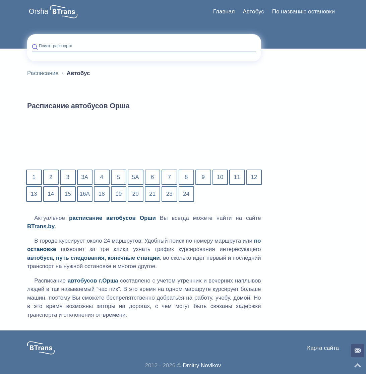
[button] (63, 11)
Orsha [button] (38, 11)
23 (169, 194)
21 (152, 194)
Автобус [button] (253, 11)
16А (85, 194)
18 (102, 194)
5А (135, 177)
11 (237, 177)
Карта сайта (323, 348)
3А (84, 177)
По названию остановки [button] (303, 11)
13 (34, 194)
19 (118, 194)
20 (135, 194)
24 (186, 194)
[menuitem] (224, 11)
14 (51, 194)
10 (220, 177)
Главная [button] (224, 11)
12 (254, 177)
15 (68, 194)
